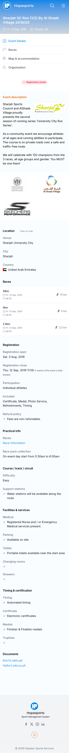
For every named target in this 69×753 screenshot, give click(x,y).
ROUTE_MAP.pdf (13, 660)
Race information (14, 443)
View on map (26, 231)
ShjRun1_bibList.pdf (14, 665)
